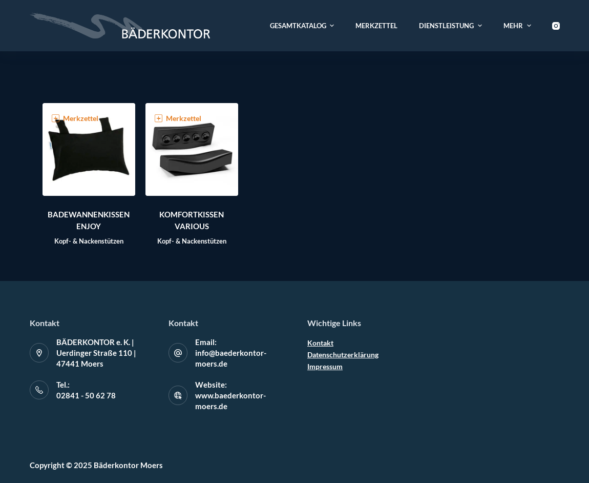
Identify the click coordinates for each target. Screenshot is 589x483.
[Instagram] (556, 26)
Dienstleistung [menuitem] (452, 25)
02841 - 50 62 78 (86, 395)
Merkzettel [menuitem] (376, 26)
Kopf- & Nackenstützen (88, 241)
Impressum (325, 366)
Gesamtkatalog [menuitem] (303, 25)
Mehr (518, 25)
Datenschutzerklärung (342, 354)
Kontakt (320, 342)
